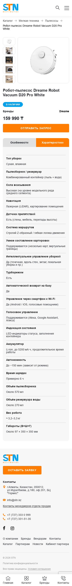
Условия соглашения (39, 569)
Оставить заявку (22, 470)
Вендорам (40, 538)
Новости (38, 544)
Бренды (26, 538)
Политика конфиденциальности (20, 563)
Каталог (8, 544)
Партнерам (23, 544)
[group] (43, 60)
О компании (10, 538)
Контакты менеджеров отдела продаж (27, 506)
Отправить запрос (36, 128)
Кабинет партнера (57, 544)
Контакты (55, 538)
